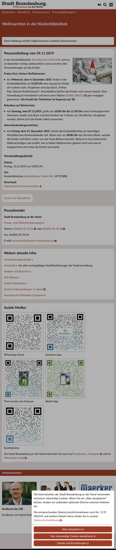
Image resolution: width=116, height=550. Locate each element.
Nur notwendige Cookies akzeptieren (72, 536)
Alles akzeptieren (72, 529)
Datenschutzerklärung (46, 520)
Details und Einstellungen (71, 543)
